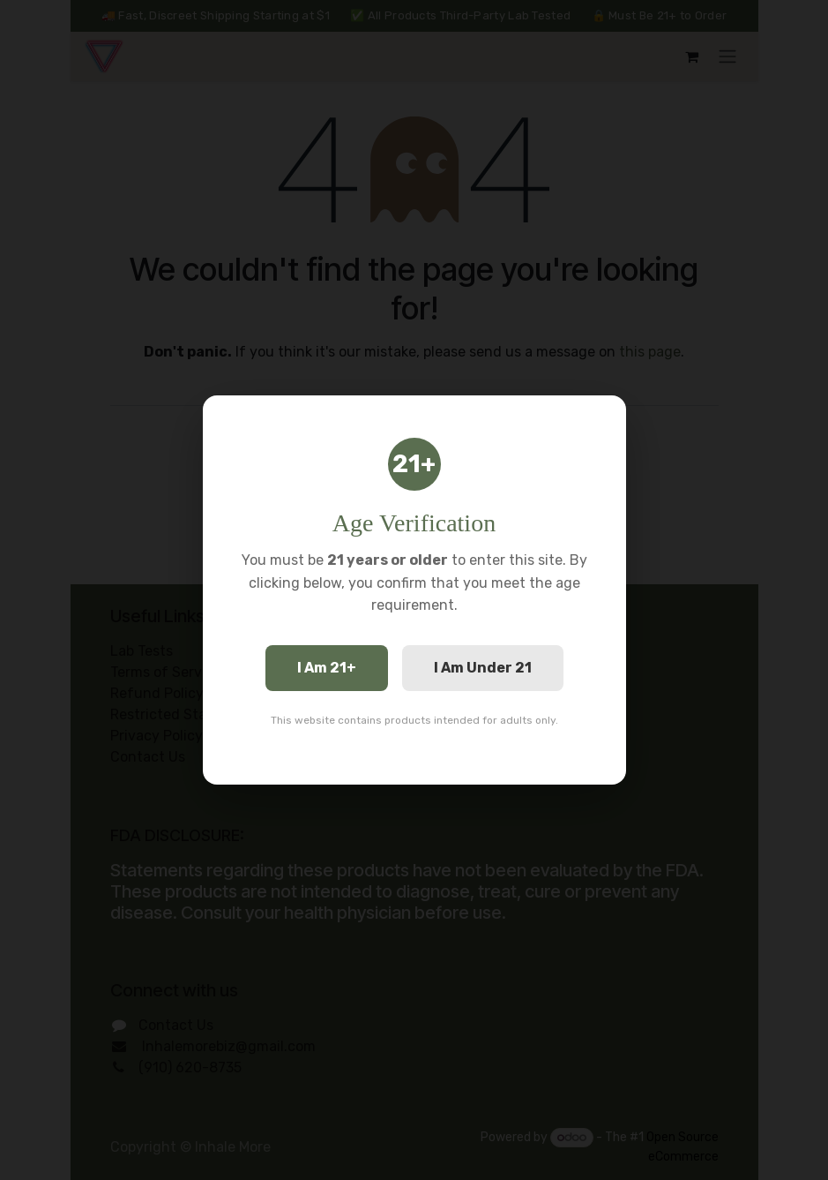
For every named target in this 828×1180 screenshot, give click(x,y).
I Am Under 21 (483, 667)
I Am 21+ (326, 667)
